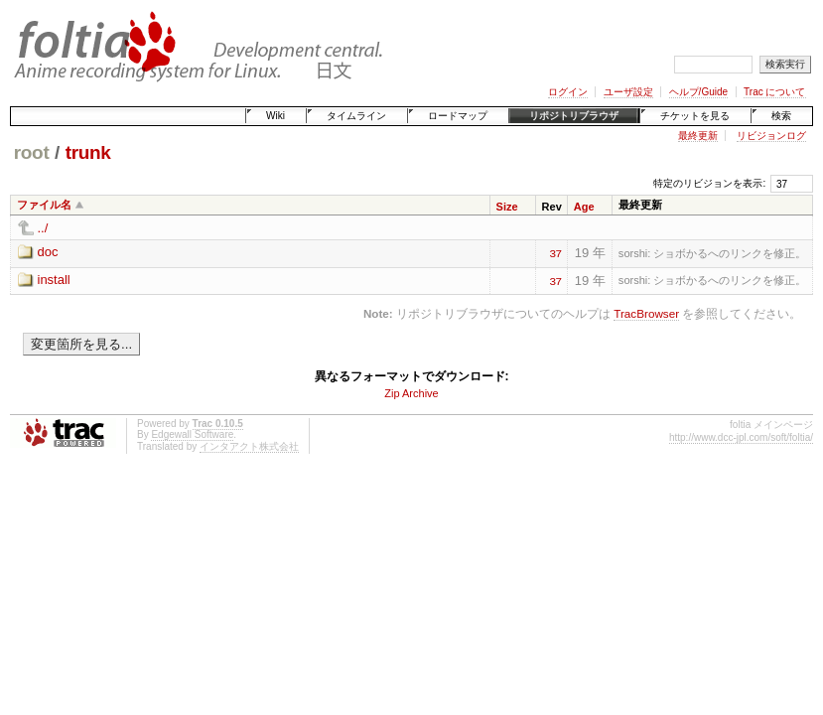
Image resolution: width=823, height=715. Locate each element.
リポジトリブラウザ (573, 115)
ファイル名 (44, 205)
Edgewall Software (192, 434)
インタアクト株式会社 (249, 446)
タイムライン (356, 115)
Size (507, 207)
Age (584, 207)
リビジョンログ (771, 135)
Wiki (275, 115)
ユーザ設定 (628, 91)
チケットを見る (695, 115)
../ (43, 227)
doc (48, 251)
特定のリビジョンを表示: (709, 183)
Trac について (774, 91)
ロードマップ (457, 115)
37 (555, 252)
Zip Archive (411, 393)
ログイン (568, 91)
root (32, 152)
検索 (781, 115)
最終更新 (698, 135)
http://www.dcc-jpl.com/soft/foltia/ (741, 437)
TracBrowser (646, 313)
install (54, 279)
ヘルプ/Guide (698, 91)
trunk (88, 152)
